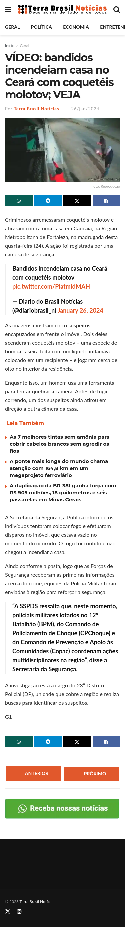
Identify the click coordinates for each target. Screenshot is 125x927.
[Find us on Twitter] (7, 911)
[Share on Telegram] (48, 200)
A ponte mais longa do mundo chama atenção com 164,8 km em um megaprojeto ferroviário (59, 468)
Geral (12, 27)
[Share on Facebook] (106, 200)
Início (9, 45)
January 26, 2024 (80, 310)
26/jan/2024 (85, 108)
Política (41, 27)
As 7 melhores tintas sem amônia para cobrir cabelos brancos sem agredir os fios (60, 444)
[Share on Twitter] (77, 200)
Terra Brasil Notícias (36, 108)
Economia (76, 27)
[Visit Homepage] (62, 9)
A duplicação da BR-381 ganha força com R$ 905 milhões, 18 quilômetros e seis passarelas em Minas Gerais (63, 492)
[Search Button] (116, 9)
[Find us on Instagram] (19, 911)
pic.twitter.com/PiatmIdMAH (51, 286)
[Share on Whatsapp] (19, 200)
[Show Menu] (8, 9)
